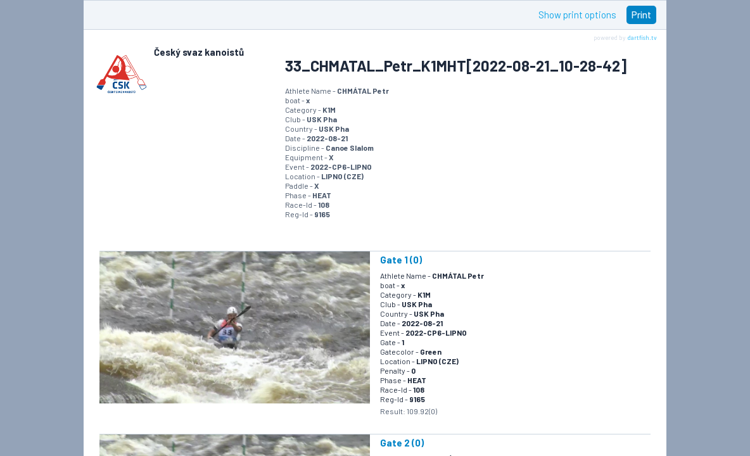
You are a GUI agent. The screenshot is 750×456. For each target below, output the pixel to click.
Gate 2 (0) (402, 442)
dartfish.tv (642, 37)
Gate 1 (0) (401, 259)
